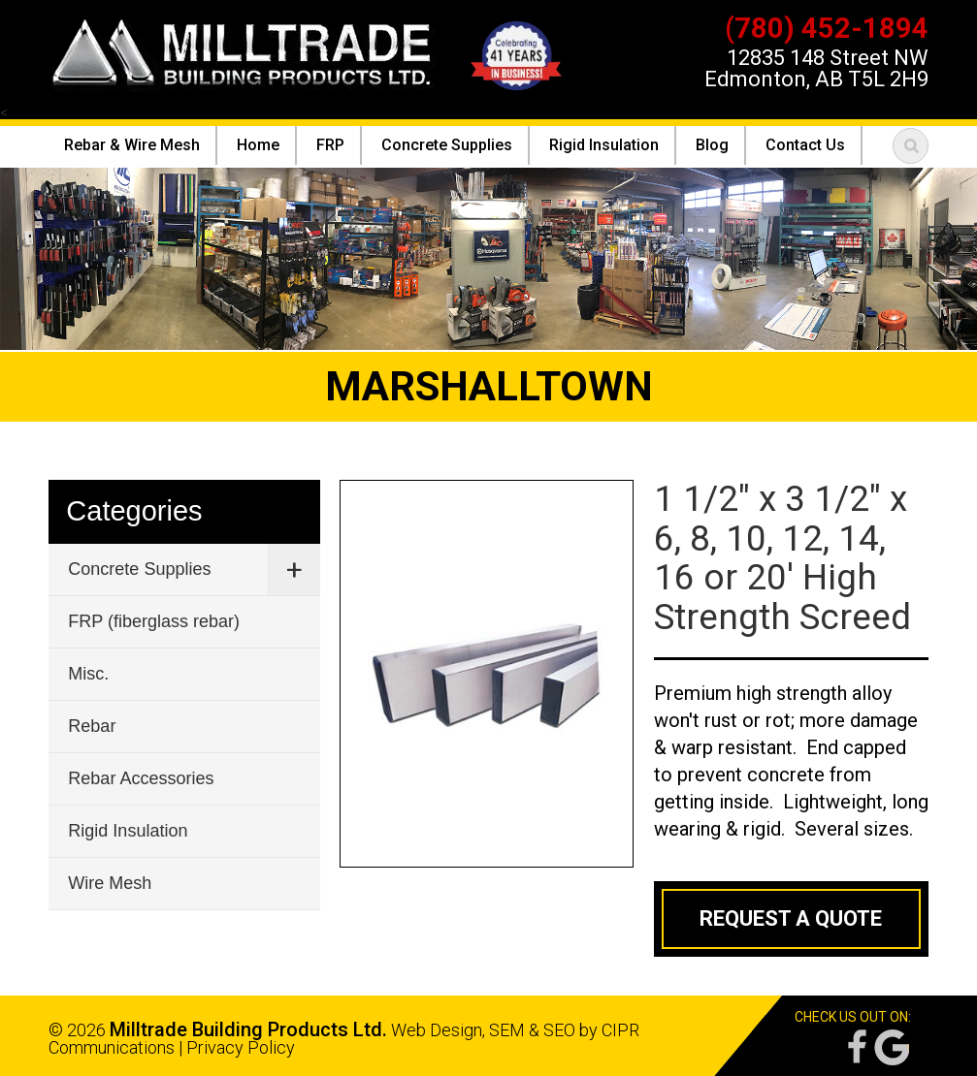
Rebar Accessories (140, 778)
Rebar (91, 726)
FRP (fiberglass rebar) (154, 621)
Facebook (855, 1047)
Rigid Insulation (127, 830)
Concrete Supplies (139, 569)
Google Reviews (891, 1047)
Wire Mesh (109, 883)
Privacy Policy (240, 1047)
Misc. (88, 673)
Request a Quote (791, 918)
